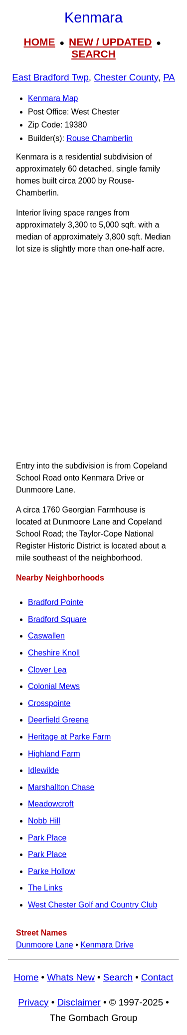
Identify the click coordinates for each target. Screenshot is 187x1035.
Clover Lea (47, 670)
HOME (39, 42)
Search (118, 977)
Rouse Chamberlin (99, 138)
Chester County (126, 77)
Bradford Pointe (55, 602)
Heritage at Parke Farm (69, 736)
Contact (157, 977)
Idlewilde (43, 770)
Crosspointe (49, 703)
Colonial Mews (54, 686)
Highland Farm (54, 754)
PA (169, 77)
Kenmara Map (53, 98)
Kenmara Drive (107, 944)
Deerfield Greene (58, 720)
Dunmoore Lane (44, 944)
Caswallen (46, 636)
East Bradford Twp (50, 77)
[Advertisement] (93, 358)
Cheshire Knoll (54, 652)
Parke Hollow (51, 871)
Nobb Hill (44, 820)
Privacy (33, 1002)
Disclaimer (78, 1002)
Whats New (71, 977)
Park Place (47, 838)
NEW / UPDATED (110, 42)
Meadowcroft (51, 804)
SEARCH (93, 54)
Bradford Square (57, 619)
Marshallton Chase (61, 787)
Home (25, 977)
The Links (45, 888)
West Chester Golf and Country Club (92, 904)
